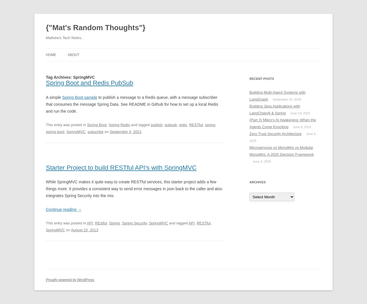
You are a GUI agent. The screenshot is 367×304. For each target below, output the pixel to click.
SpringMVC (76, 132)
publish (157, 125)
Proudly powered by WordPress (70, 280)
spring (210, 125)
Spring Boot (97, 125)
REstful (101, 223)
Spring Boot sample (79, 97)
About (73, 55)
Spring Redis (119, 125)
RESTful (196, 125)
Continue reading (64, 209)
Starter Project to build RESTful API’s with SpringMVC (121, 167)
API (90, 223)
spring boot (55, 132)
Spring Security (134, 223)
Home (51, 55)
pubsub (171, 125)
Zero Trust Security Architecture (275, 134)
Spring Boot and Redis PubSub (89, 82)
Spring (114, 223)
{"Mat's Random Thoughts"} (95, 27)
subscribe (95, 132)
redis (183, 125)
